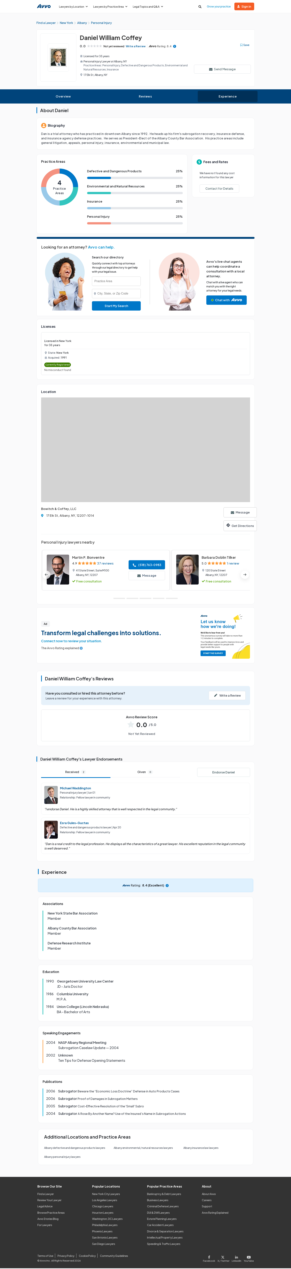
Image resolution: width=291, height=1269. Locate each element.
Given (145, 773)
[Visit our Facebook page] (209, 1258)
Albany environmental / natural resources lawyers (143, 1148)
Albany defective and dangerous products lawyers (74, 1148)
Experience (228, 97)
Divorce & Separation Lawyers (165, 1232)
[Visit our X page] (223, 1258)
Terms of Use (45, 1256)
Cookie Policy (87, 1256)
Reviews (145, 97)
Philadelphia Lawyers (105, 1226)
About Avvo (209, 1194)
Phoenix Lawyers (102, 1232)
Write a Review (137, 47)
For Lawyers (44, 1226)
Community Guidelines (114, 1256)
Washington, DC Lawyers (107, 1219)
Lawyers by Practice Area (110, 6)
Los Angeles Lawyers (104, 1200)
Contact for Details (219, 189)
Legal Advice (45, 1207)
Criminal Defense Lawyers (163, 1207)
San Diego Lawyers (103, 1244)
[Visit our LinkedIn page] (236, 1258)
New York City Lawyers (106, 1194)
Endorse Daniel (223, 773)
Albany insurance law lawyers (200, 1148)
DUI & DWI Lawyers (158, 1213)
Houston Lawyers (102, 1213)
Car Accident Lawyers (160, 1226)
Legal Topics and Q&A (148, 6)
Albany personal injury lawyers (62, 1157)
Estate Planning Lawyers (162, 1219)
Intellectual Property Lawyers (165, 1238)
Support (207, 1207)
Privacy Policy (66, 1256)
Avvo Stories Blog (47, 1219)
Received (75, 773)
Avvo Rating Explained (215, 1213)
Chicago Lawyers (102, 1207)
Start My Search (116, 307)
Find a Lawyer (45, 1194)
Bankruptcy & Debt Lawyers (164, 1194)
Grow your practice (219, 6)
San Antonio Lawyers (105, 1238)
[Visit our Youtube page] (248, 1258)
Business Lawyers (157, 1200)
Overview (63, 97)
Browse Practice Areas (51, 1213)
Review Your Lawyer (49, 1200)
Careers (207, 1200)
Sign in (244, 6)
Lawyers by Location (73, 6)
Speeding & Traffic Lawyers (163, 1244)
